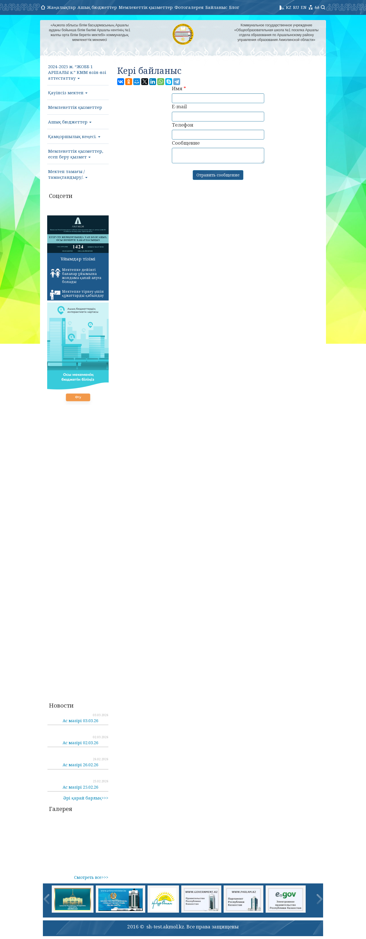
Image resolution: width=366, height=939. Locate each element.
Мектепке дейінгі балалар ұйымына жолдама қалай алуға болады (75, 275)
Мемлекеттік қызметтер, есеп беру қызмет (75, 154)
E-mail (179, 106)
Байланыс (216, 7)
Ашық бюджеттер (97, 7)
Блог (234, 7)
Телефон (182, 124)
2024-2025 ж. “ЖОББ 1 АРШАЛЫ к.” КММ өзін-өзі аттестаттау (77, 72)
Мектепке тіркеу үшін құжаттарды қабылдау (77, 294)
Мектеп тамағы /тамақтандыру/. (67, 174)
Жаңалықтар (61, 7)
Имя (179, 88)
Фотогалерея (189, 7)
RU (296, 7)
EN (304, 7)
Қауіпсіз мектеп (67, 92)
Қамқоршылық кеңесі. (74, 136)
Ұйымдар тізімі (78, 259)
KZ (288, 7)
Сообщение (186, 143)
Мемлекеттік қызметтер (146, 7)
